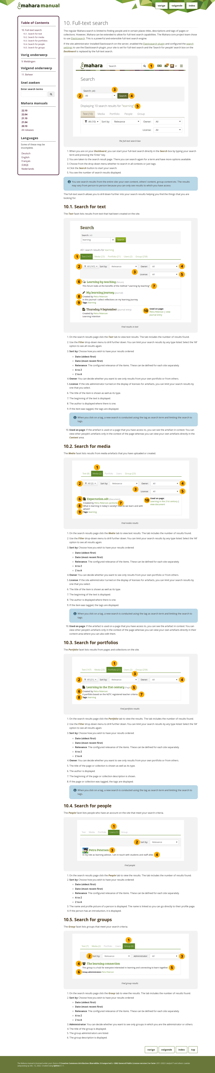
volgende (177, 5)
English (25, 157)
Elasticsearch (78, 38)
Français (25, 161)
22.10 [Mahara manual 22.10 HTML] (24, 110)
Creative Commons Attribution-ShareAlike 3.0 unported (85, 1063)
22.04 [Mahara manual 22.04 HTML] (24, 114)
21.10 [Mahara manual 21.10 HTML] (24, 118)
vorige (161, 5)
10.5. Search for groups (34, 47)
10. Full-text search (31, 30)
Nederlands (27, 168)
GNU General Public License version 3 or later (135, 1063)
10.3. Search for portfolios (35, 40)
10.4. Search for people (34, 44)
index (192, 5)
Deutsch (25, 153)
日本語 (24, 165)
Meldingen (28, 61)
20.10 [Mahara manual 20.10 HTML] (24, 126)
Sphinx (56, 1066)
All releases (27, 130)
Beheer (27, 74)
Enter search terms (32, 89)
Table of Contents (35, 23)
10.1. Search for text (32, 33)
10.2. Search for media (33, 37)
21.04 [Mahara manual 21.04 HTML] (24, 122)
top (193, 1049)
